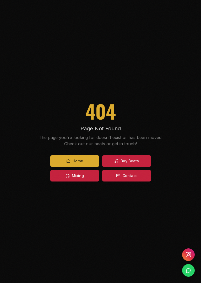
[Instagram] (188, 254)
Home (74, 161)
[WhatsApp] (188, 270)
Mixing (75, 175)
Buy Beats (126, 161)
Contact (126, 175)
